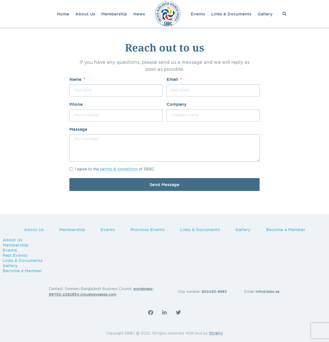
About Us (85, 14)
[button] (284, 13)
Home (63, 14)
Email (173, 79)
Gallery (265, 14)
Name (76, 79)
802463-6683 (214, 292)
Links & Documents (231, 14)
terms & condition (119, 168)
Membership (114, 14)
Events (198, 14)
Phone (76, 104)
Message (78, 129)
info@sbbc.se (267, 292)
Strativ (216, 333)
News (139, 14)
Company (177, 104)
